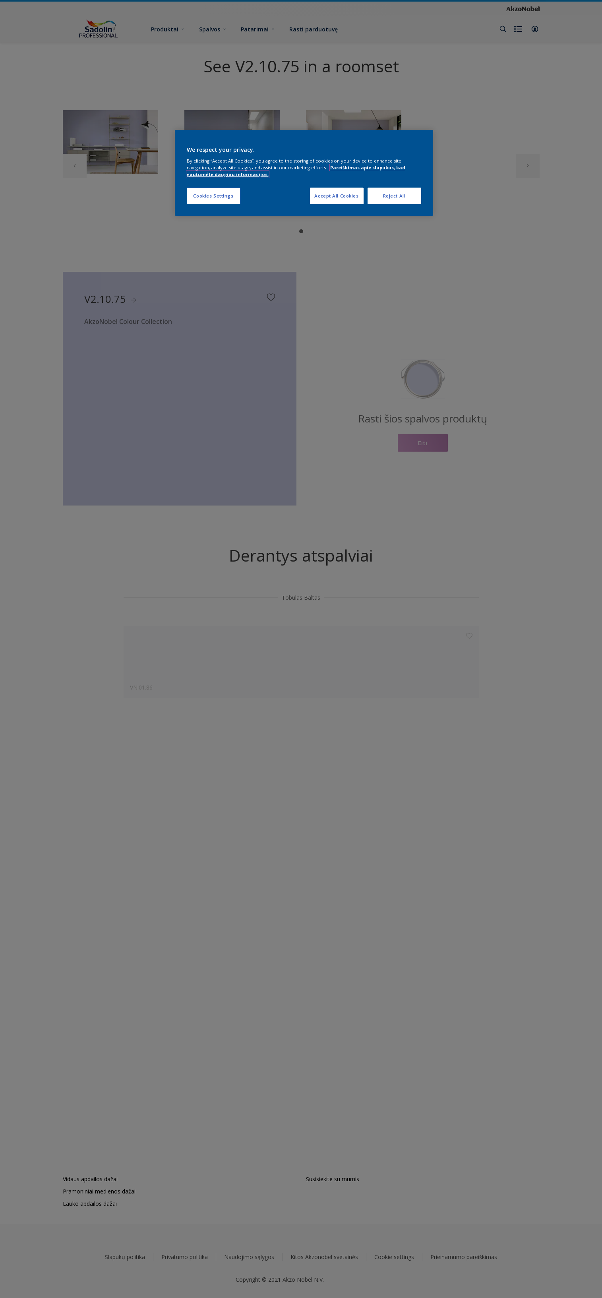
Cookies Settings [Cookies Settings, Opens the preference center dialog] (213, 196)
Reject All (394, 196)
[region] (304, 173)
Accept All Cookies (336, 196)
